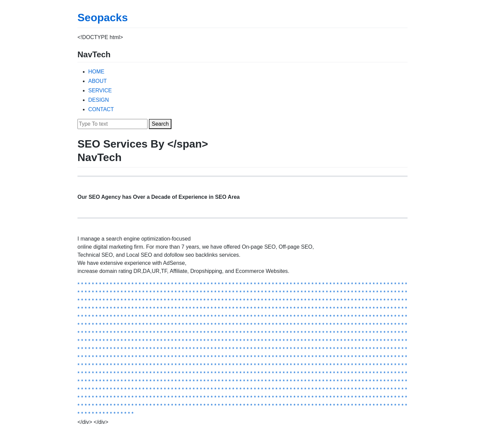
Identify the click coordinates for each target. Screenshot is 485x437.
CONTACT (101, 109)
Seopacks (102, 17)
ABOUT (97, 81)
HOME (96, 71)
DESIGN (98, 100)
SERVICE (100, 90)
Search (160, 124)
